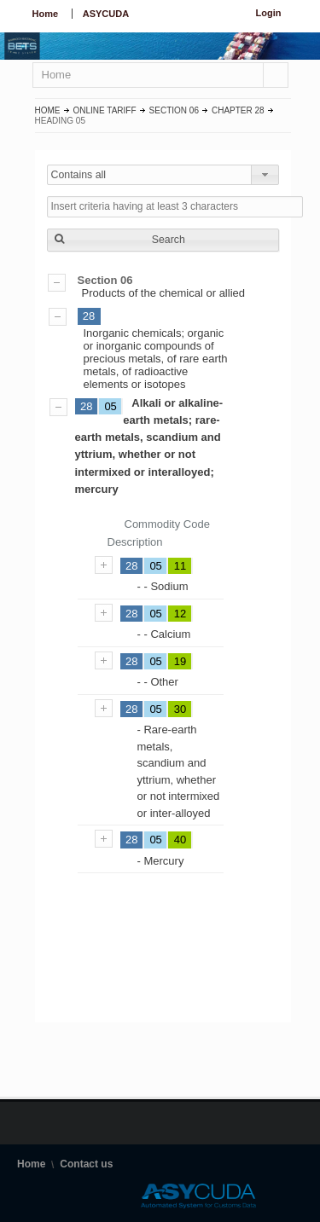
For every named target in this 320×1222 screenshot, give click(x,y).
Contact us (86, 1164)
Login (269, 13)
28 (89, 316)
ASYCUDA (106, 14)
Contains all (79, 175)
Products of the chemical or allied (163, 286)
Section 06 (174, 110)
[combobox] (163, 175)
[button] (163, 240)
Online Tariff (105, 110)
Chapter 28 (238, 110)
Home (45, 14)
